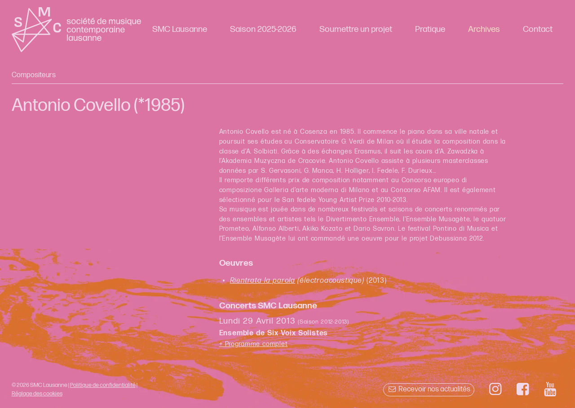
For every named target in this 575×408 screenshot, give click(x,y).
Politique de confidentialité (103, 385)
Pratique (430, 29)
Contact (538, 29)
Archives (484, 29)
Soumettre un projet (355, 29)
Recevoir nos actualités (428, 389)
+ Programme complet (253, 344)
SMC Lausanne (179, 29)
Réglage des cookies (37, 393)
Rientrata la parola (262, 280)
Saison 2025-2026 (263, 29)
